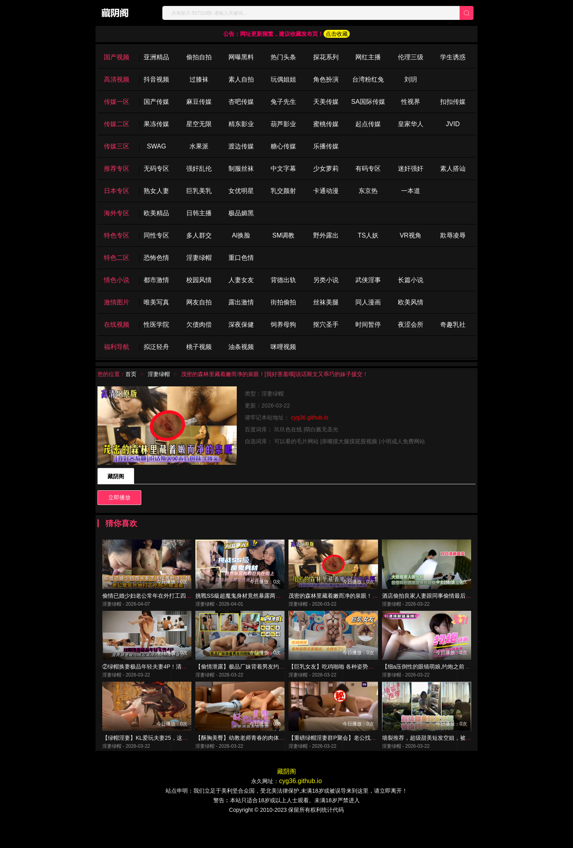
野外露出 (326, 235)
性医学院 (156, 324)
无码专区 (156, 168)
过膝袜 (199, 79)
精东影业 (241, 124)
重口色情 (241, 257)
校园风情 (199, 280)
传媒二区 (116, 124)
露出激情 (241, 302)
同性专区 (156, 235)
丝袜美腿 (326, 302)
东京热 (368, 190)
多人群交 (199, 235)
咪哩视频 (283, 346)
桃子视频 (199, 346)
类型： (253, 393)
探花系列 (326, 57)
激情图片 (116, 302)
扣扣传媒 (453, 101)
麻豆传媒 (199, 101)
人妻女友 (241, 280)
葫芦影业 (283, 124)
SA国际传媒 (368, 101)
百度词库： (259, 429)
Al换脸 (241, 235)
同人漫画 (368, 302)
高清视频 (116, 79)
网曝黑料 (241, 57)
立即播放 (119, 497)
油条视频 (241, 346)
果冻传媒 (156, 124)
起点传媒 (368, 124)
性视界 (410, 101)
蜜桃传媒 (326, 124)
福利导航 (116, 346)
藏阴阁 (115, 476)
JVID (453, 124)
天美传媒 (326, 101)
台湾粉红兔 (368, 79)
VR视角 (410, 235)
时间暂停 (368, 324)
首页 (130, 374)
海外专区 (116, 213)
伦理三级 (410, 57)
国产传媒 (156, 101)
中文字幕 (283, 168)
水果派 (199, 146)
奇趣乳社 (453, 324)
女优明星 (241, 190)
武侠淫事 (368, 280)
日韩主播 (199, 213)
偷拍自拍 (199, 57)
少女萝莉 (326, 168)
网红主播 (368, 57)
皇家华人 (410, 124)
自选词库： (259, 441)
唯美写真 (156, 302)
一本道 (410, 190)
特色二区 (116, 257)
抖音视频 (156, 79)
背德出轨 (283, 280)
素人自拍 (241, 79)
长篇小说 (410, 280)
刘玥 (410, 79)
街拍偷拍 (283, 302)
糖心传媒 (283, 146)
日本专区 (116, 190)
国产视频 (116, 57)
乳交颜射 (283, 190)
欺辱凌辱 (453, 235)
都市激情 (156, 280)
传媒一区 (116, 101)
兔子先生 (283, 101)
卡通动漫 (326, 190)
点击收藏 (336, 34)
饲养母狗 (283, 324)
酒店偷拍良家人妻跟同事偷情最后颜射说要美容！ (443, 604)
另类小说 (326, 280)
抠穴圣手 (326, 324)
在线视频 (116, 324)
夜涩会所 (410, 324)
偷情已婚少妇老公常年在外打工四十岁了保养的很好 (166, 604)
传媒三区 (116, 146)
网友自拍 (199, 302)
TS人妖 (368, 235)
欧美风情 (410, 302)
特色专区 (116, 235)
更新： (253, 405)
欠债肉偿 (199, 324)
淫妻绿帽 (199, 257)
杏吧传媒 (241, 101)
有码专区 (368, 168)
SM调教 (283, 235)
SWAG (156, 146)
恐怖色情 (156, 257)
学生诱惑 (453, 57)
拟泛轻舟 (156, 346)
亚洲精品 (156, 57)
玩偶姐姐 (283, 79)
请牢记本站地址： (268, 417)
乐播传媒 (326, 146)
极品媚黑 (241, 213)
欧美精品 (156, 213)
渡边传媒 (241, 146)
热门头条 (283, 57)
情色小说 (116, 280)
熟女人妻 (156, 190)
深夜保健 (241, 324)
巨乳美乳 (199, 190)
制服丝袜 (241, 168)
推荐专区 (116, 168)
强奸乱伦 (199, 168)
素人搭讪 (453, 168)
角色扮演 (326, 79)
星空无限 (199, 124)
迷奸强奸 (410, 168)
